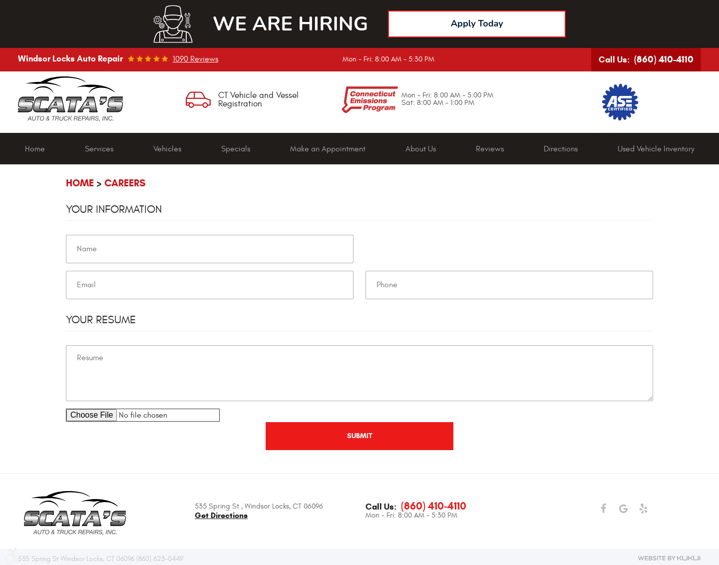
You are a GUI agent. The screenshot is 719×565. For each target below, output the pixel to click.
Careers (125, 183)
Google (623, 509)
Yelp (643, 509)
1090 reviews (195, 58)
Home (35, 148)
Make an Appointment (327, 148)
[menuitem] (35, 149)
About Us (420, 148)
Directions (561, 148)
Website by (669, 558)
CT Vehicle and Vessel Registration (258, 99)
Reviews (490, 148)
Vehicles (167, 148)
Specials (235, 148)
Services (99, 148)
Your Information (114, 209)
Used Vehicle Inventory (656, 148)
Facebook (603, 509)
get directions (221, 515)
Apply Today (477, 23)
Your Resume (101, 319)
